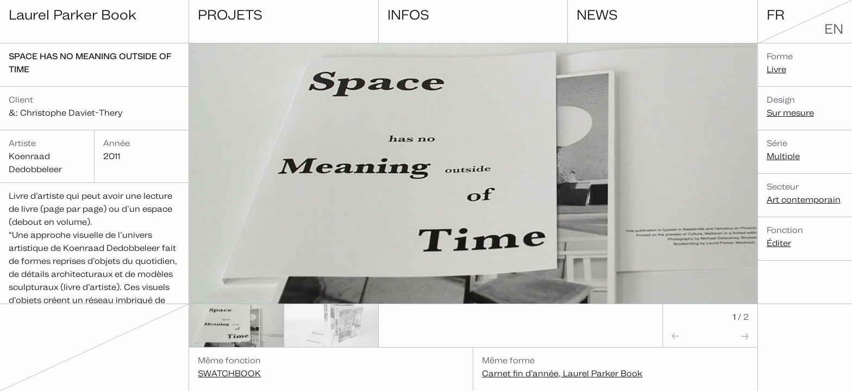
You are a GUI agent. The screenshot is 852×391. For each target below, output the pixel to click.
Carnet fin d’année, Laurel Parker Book (562, 373)
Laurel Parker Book (72, 14)
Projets (230, 14)
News (597, 14)
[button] (686, 335)
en (833, 29)
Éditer (779, 243)
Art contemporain (804, 199)
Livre (776, 69)
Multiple (783, 156)
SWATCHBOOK (229, 373)
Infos (408, 14)
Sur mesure (790, 113)
